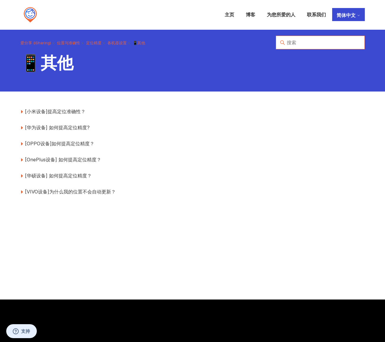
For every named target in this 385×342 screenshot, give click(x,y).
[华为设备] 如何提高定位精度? (57, 127)
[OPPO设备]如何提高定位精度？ (59, 143)
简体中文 (348, 15)
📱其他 (139, 42)
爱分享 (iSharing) (35, 42)
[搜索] (320, 42)
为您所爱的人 (281, 15)
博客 (250, 15)
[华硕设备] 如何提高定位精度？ (58, 176)
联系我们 (316, 15)
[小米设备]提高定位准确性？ (55, 111)
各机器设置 (117, 42)
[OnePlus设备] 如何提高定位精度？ (63, 160)
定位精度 (94, 42)
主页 (229, 15)
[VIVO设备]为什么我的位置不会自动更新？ (70, 192)
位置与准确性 (68, 42)
